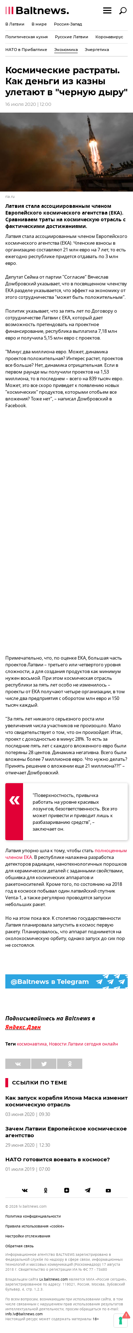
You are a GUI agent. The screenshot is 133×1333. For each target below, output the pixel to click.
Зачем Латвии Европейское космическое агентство (66, 1132)
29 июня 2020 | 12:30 (27, 1145)
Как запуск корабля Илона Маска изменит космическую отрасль (66, 1101)
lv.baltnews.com (53, 1279)
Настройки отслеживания (27, 1236)
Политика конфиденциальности (33, 1216)
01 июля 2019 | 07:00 (27, 1169)
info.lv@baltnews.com (24, 1314)
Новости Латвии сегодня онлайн (83, 1044)
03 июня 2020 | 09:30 (27, 1114)
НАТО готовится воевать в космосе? (57, 1159)
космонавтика (32, 1044)
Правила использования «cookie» (34, 1226)
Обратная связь (19, 1246)
